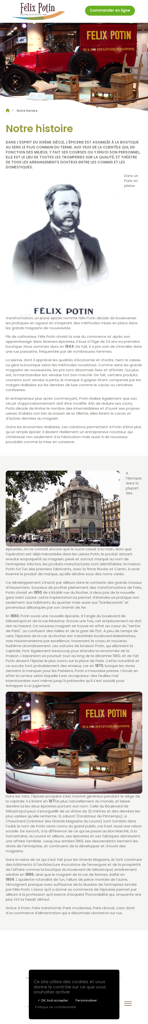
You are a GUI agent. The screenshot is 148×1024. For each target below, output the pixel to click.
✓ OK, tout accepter (53, 1000)
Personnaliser (86, 1000)
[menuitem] (110, 11)
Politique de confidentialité (55, 1007)
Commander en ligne (110, 10)
